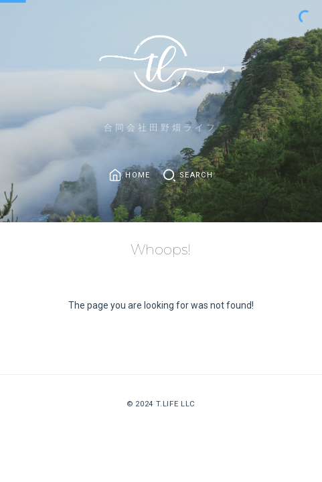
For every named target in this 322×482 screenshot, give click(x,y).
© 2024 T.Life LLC (161, 403)
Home (137, 175)
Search (196, 175)
